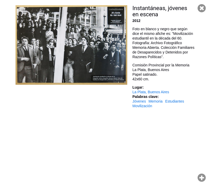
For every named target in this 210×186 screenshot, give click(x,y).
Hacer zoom (201, 177)
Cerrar (201, 8)
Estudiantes (174, 101)
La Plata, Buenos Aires (150, 92)
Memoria (155, 101)
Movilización (142, 106)
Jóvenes (139, 101)
